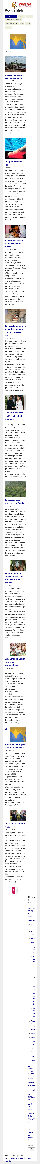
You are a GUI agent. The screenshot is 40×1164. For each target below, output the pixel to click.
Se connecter (20, 1158)
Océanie (34, 1061)
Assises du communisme (13, 19)
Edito (22, 23)
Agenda (21, 16)
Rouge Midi (14, 10)
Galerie (28, 23)
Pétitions (8, 27)
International (33, 920)
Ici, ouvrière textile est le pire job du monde (14, 243)
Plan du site (9, 1158)
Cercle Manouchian (11, 23)
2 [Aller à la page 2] (17, 890)
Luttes (30, 1078)
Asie (32, 943)
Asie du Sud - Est (35, 999)
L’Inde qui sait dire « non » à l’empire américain (14, 416)
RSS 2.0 (8, 1161)
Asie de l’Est (35, 949)
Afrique (33, 938)
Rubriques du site (11, 16)
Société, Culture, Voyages (31, 1116)
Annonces (29, 16)
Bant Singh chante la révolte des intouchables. (15, 662)
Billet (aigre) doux (30, 1106)
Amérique (34, 1033)
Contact (29, 1158)
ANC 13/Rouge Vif (32, 1097)
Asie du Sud (35, 959)
